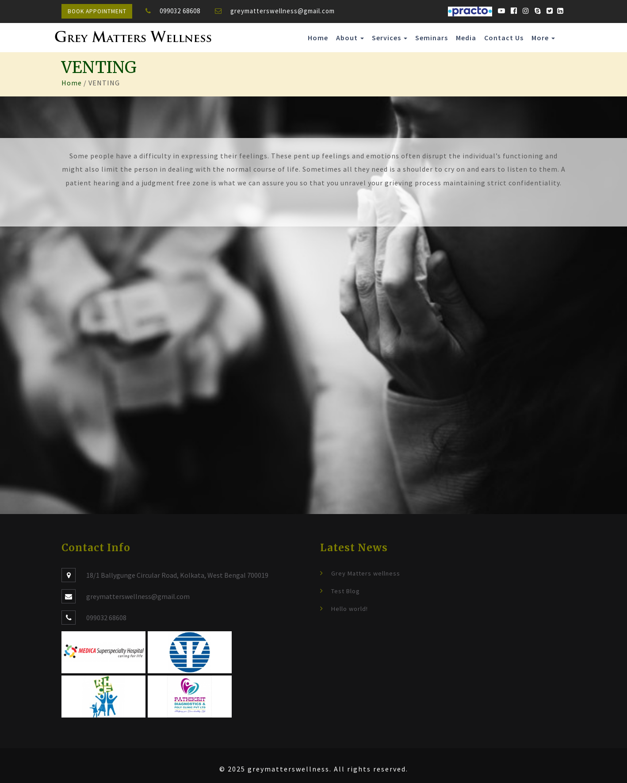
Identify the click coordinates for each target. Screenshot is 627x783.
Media (466, 37)
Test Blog (345, 591)
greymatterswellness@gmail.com (282, 11)
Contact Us (504, 37)
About (350, 37)
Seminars (431, 37)
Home (318, 37)
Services (389, 37)
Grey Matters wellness (365, 573)
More (543, 37)
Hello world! (349, 609)
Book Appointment (97, 11)
